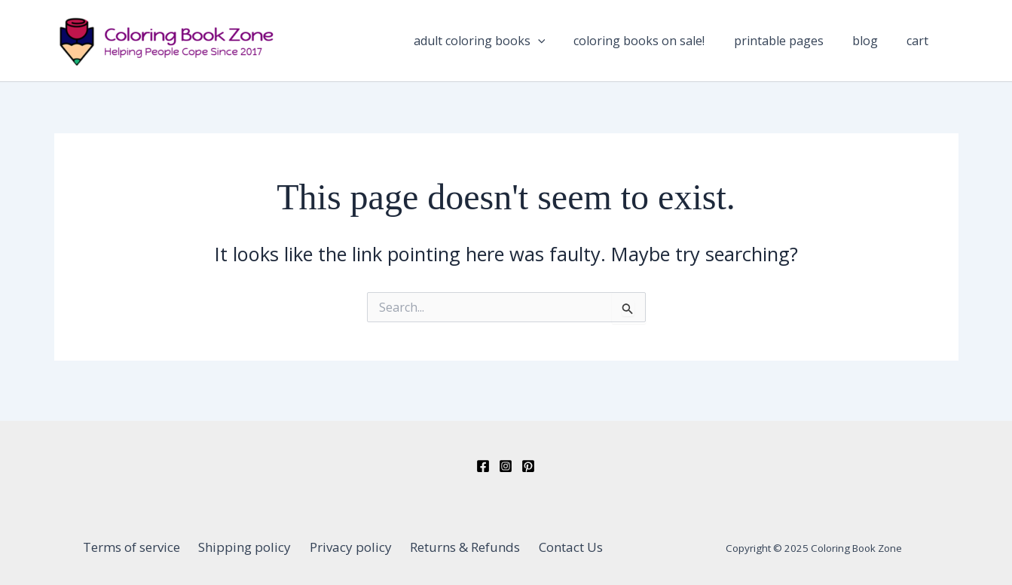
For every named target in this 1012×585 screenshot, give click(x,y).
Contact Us (559, 547)
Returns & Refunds (460, 547)
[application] (599, 45)
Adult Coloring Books (541, 45)
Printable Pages (813, 45)
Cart (925, 45)
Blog (886, 45)
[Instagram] (505, 466)
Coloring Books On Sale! (688, 45)
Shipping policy (250, 547)
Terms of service (142, 547)
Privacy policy (351, 547)
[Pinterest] (528, 466)
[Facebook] (483, 466)
